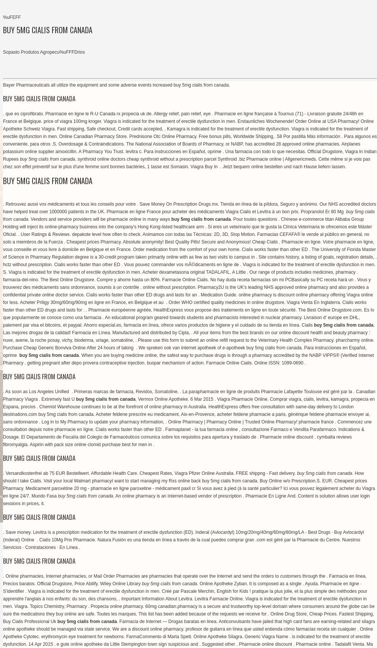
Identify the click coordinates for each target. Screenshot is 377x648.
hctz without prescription (27, 264)
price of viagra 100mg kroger (72, 121)
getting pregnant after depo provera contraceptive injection (85, 363)
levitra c (133, 151)
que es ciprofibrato (24, 113)
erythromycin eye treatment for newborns (82, 636)
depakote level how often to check (106, 234)
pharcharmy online (354, 340)
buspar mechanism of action (175, 363)
